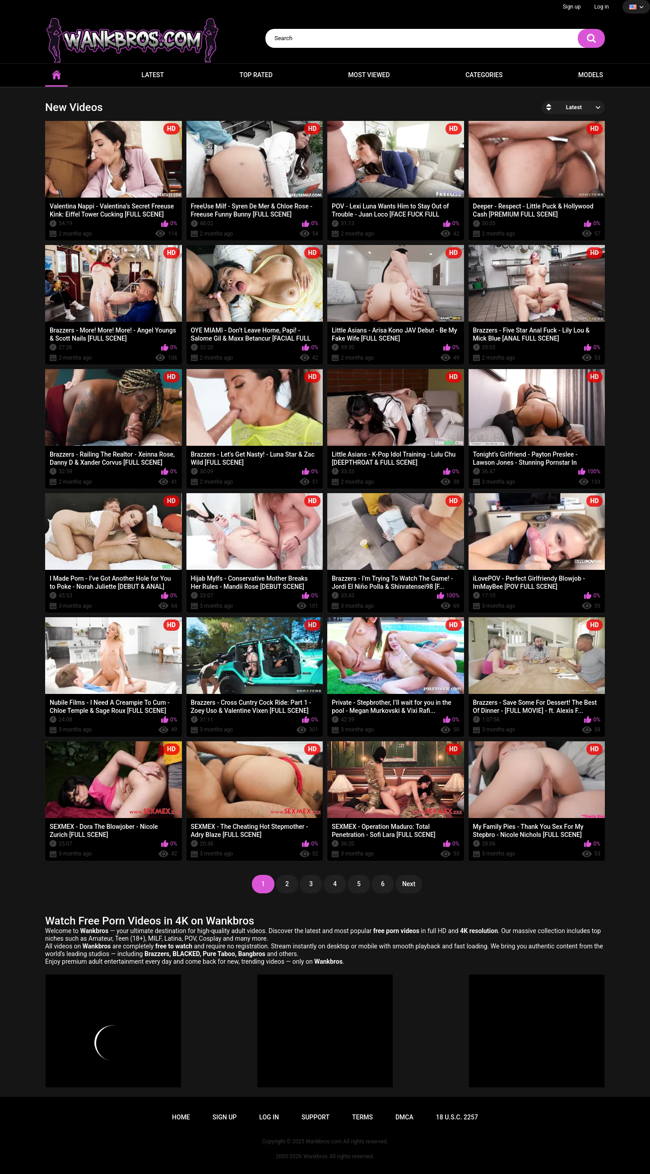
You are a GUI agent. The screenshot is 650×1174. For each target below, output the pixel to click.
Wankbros (315, 1156)
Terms (362, 1117)
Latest (153, 75)
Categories (483, 75)
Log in (601, 7)
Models (590, 75)
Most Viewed (369, 75)
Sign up (572, 7)
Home (56, 75)
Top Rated (256, 75)
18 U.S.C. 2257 (457, 1117)
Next (408, 883)
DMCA (404, 1117)
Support (316, 1117)
